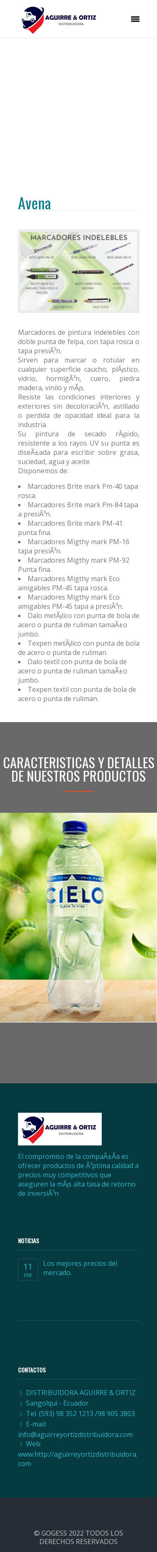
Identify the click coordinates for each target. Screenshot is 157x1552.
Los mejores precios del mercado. (80, 1268)
